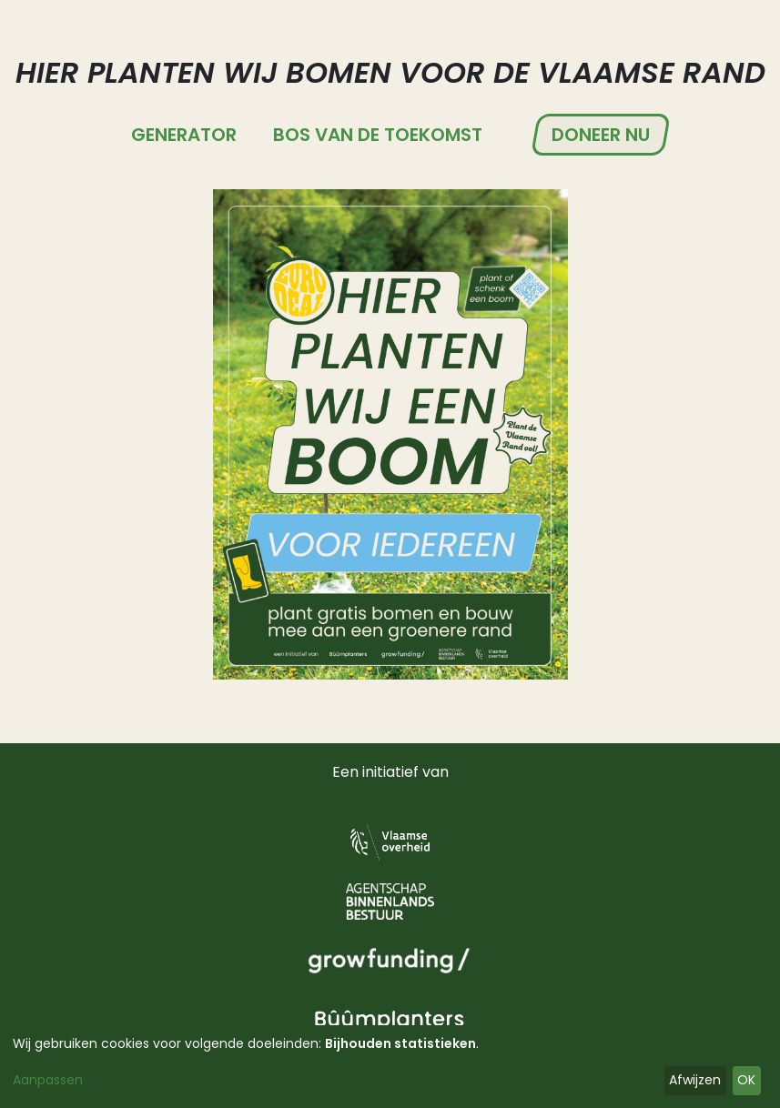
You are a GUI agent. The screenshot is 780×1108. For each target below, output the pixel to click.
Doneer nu (601, 134)
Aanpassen (48, 1080)
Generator (184, 134)
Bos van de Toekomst (377, 134)
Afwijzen (695, 1080)
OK (746, 1080)
